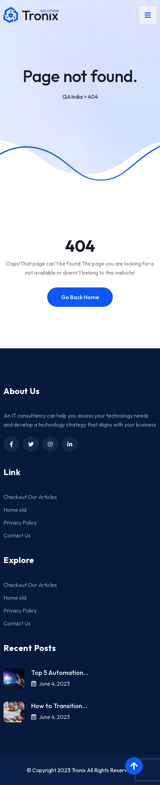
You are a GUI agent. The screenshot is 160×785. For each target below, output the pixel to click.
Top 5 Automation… (59, 673)
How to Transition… (59, 706)
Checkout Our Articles (30, 496)
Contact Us (17, 535)
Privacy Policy (20, 522)
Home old (14, 509)
